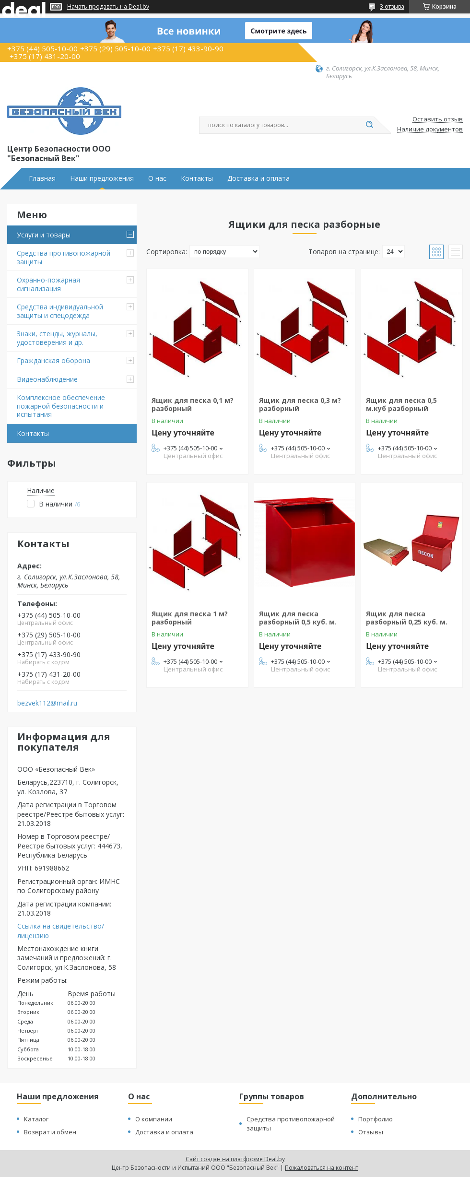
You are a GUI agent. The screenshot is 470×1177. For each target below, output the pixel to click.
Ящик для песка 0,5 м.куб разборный (401, 404)
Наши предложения (102, 178)
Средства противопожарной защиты (63, 257)
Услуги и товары (43, 234)
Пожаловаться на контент (321, 1168)
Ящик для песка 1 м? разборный (190, 618)
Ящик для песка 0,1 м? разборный (193, 404)
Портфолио (375, 1119)
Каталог (36, 1119)
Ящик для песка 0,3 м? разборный (300, 404)
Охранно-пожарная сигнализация (48, 284)
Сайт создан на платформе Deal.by (235, 1159)
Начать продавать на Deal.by (108, 6)
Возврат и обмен (50, 1132)
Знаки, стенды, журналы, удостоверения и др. (57, 338)
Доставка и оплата (258, 178)
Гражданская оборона (53, 360)
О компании (153, 1119)
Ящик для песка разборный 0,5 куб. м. (298, 618)
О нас (157, 178)
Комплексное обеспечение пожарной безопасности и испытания (61, 406)
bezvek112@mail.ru (47, 703)
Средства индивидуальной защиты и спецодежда (60, 311)
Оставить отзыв (437, 119)
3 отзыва (392, 6)
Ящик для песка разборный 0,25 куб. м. (406, 618)
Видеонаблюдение (47, 379)
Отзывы (370, 1132)
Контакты (197, 178)
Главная (42, 178)
